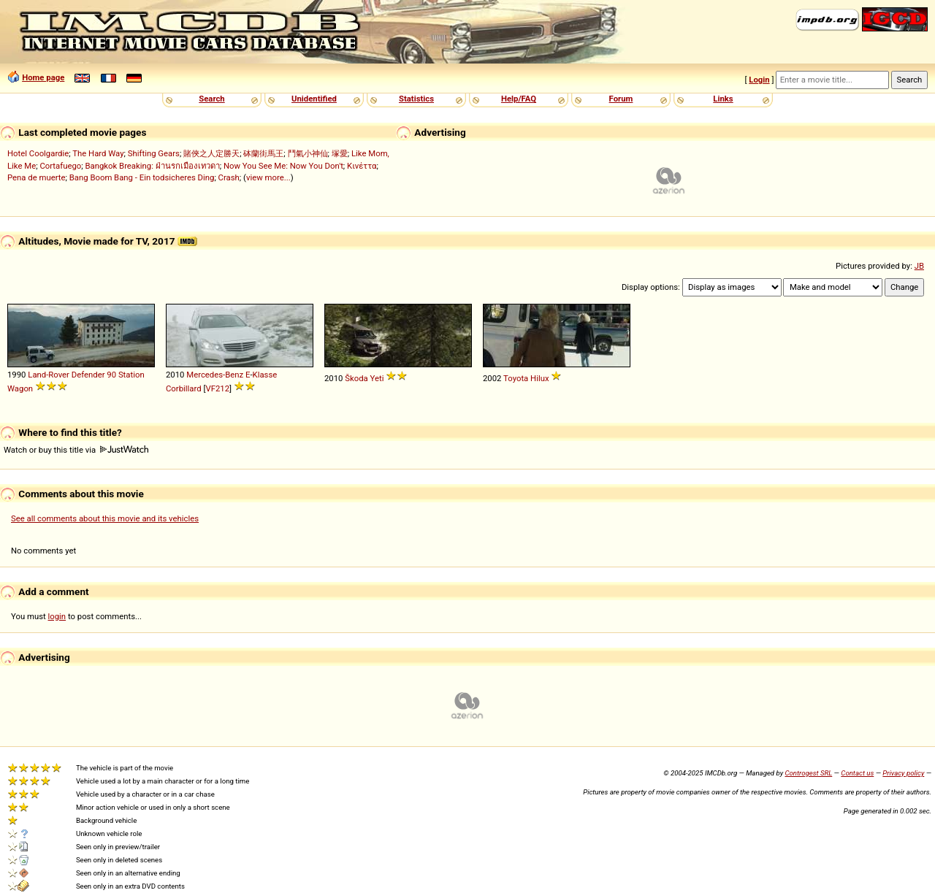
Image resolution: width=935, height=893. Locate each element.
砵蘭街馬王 (263, 153)
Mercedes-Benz (214, 374)
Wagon (20, 388)
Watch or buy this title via (76, 450)
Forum (621, 98)
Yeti (377, 378)
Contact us (857, 773)
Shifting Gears (154, 153)
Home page (43, 77)
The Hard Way (97, 153)
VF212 (217, 388)
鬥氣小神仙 (308, 153)
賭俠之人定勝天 (211, 153)
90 (111, 374)
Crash (229, 177)
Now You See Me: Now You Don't (283, 166)
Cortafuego (60, 166)
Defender (88, 374)
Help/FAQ (518, 98)
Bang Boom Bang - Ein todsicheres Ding (142, 177)
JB (919, 266)
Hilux (539, 378)
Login (759, 79)
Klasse (265, 374)
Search (211, 98)
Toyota (515, 378)
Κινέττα (361, 166)
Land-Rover (48, 374)
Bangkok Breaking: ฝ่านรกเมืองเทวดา (152, 166)
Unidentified (314, 98)
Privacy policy (903, 773)
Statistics (416, 98)
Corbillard (184, 388)
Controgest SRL (808, 773)
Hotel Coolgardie (38, 153)
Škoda (356, 378)
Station (131, 374)
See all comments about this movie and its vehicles (105, 518)
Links (723, 98)
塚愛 (340, 153)
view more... (268, 177)
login (57, 616)
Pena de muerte (36, 177)
